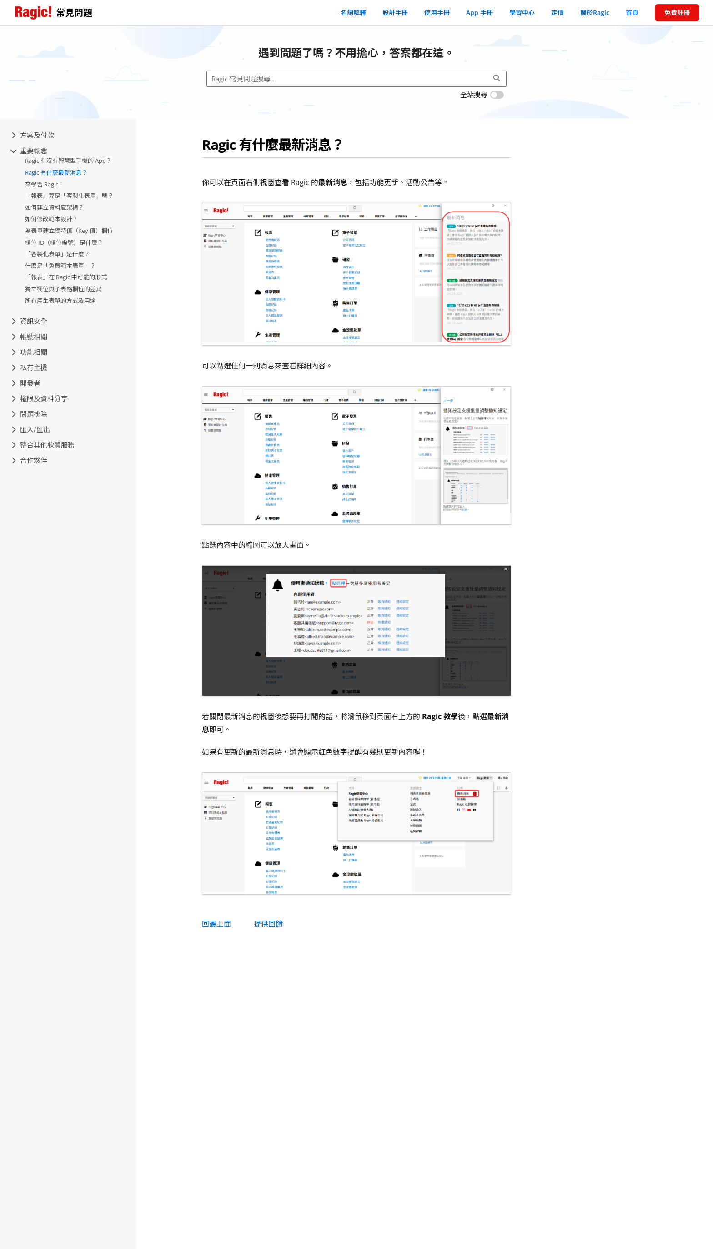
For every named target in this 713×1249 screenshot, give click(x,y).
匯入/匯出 (30, 429)
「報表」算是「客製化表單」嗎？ (69, 195)
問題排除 (29, 413)
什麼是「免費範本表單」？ (60, 266)
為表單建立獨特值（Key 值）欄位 (69, 231)
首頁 (632, 12)
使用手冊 (437, 12)
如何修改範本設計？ (51, 219)
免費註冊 (677, 12)
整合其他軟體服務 (43, 444)
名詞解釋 (353, 12)
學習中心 (522, 12)
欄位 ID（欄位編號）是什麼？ (64, 242)
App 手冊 (479, 12)
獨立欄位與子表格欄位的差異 (63, 289)
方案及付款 (32, 135)
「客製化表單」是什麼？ (57, 254)
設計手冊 (395, 12)
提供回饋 (268, 924)
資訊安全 (29, 321)
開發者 (25, 383)
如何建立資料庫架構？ (54, 207)
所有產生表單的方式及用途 (60, 301)
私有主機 (29, 367)
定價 (557, 12)
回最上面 (216, 924)
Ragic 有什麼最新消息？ (56, 172)
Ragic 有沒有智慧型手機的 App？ (68, 160)
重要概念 (29, 150)
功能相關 (29, 352)
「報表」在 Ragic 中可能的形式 (66, 277)
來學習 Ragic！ (44, 184)
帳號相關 (29, 336)
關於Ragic (594, 12)
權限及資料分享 (39, 398)
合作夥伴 (29, 460)
